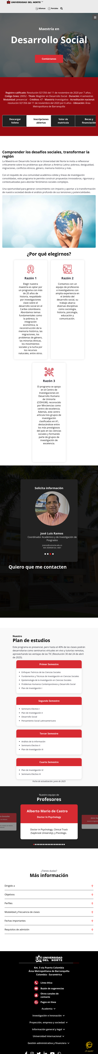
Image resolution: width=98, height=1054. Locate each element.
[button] (61, 8)
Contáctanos (49, 58)
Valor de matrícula (63, 121)
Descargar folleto (15, 121)
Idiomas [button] (40, 8)
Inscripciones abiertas (40, 121)
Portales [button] (53, 8)
